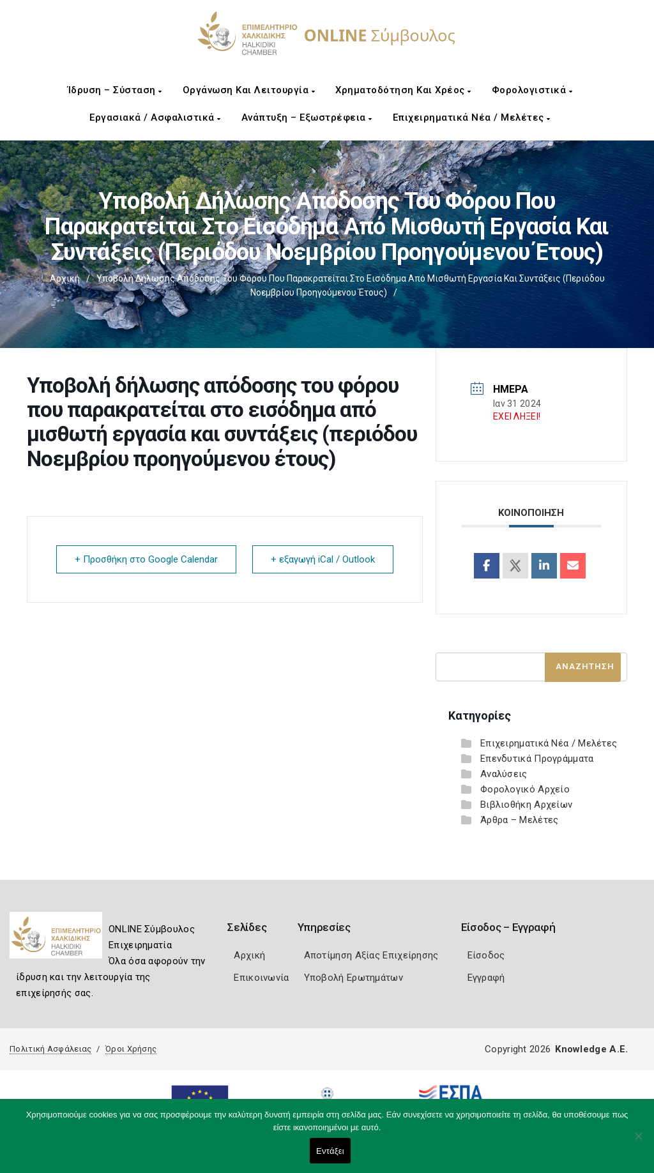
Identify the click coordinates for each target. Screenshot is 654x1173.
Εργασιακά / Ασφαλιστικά (155, 117)
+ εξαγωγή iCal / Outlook (323, 559)
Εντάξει (330, 1151)
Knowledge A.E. (591, 1049)
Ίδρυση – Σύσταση (115, 90)
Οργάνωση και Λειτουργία (249, 90)
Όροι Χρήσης (130, 1049)
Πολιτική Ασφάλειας (50, 1049)
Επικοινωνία (261, 977)
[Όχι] (638, 1142)
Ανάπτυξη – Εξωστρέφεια (306, 117)
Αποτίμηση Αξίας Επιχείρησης (371, 955)
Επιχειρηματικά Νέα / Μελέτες (472, 117)
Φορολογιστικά (532, 90)
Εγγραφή (486, 977)
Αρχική (65, 278)
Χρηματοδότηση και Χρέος (403, 90)
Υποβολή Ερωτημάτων (353, 977)
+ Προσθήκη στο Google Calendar (146, 559)
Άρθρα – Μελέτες (519, 820)
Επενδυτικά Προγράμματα (537, 758)
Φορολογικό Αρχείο (525, 789)
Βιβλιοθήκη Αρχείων (526, 804)
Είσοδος (486, 955)
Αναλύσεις (504, 774)
